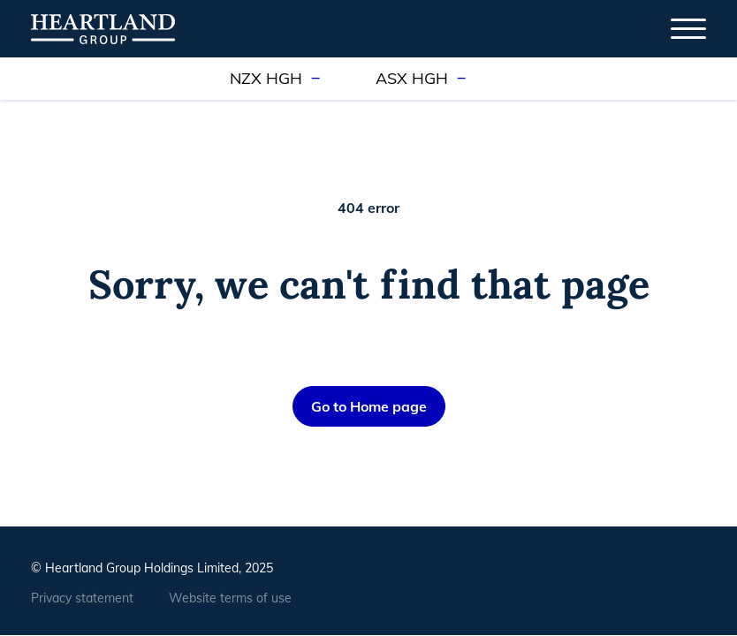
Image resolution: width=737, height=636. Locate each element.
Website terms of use (230, 598)
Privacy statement (82, 598)
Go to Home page (369, 406)
